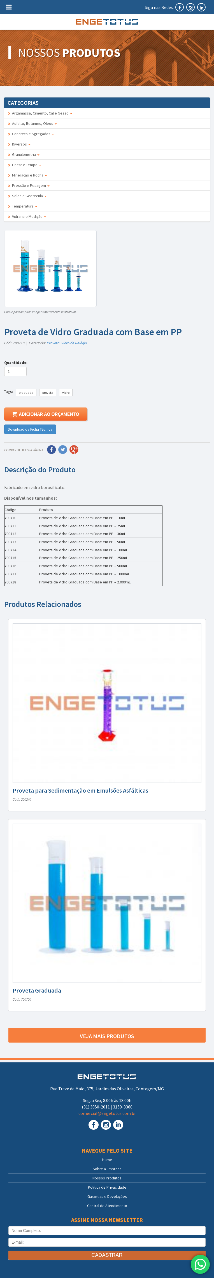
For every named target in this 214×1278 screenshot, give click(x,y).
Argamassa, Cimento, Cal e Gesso (40, 113)
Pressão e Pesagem (29, 185)
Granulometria (23, 154)
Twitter (62, 449)
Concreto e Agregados (31, 133)
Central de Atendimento (107, 1205)
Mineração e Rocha (27, 175)
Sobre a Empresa (107, 1168)
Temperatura (22, 206)
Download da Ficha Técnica (30, 429)
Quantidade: (16, 362)
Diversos (19, 144)
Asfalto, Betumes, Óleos (32, 123)
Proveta (53, 342)
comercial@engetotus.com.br (107, 1113)
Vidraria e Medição (27, 216)
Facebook (51, 449)
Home (107, 1159)
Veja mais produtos (107, 1036)
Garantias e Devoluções (107, 1196)
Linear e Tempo (24, 164)
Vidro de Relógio (74, 342)
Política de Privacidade (107, 1187)
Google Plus (73, 449)
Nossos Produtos (107, 1178)
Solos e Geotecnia (27, 195)
